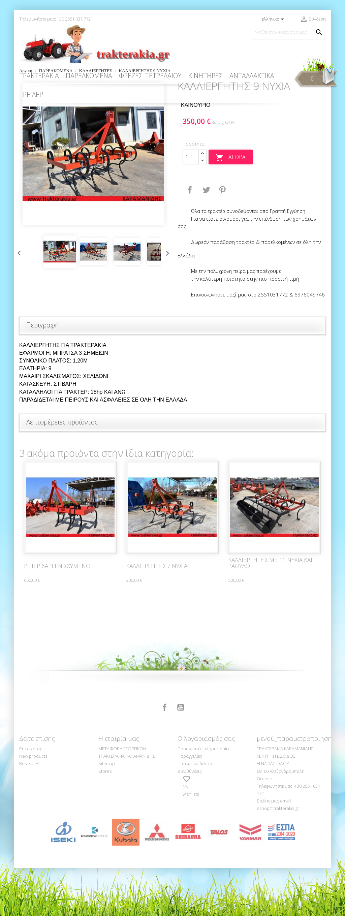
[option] (93, 202)
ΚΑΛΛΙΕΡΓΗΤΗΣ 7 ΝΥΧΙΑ (156, 614)
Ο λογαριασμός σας (206, 786)
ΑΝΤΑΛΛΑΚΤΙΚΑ (251, 75)
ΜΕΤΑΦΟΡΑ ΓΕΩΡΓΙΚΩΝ (122, 797)
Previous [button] (17, 299)
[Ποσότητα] (191, 205)
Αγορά (231, 205)
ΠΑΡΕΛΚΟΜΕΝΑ (89, 75)
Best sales (29, 812)
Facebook (164, 755)
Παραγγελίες (190, 804)
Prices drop (30, 797)
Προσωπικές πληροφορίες (204, 797)
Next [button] (165, 299)
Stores (105, 819)
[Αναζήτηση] (289, 32)
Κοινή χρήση (190, 238)
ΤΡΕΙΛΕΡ (31, 94)
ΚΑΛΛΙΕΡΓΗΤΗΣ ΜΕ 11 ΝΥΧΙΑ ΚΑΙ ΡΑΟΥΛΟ (270, 611)
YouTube (180, 755)
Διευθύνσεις (190, 819)
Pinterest (222, 238)
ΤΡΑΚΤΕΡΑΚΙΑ (39, 75)
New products (33, 804)
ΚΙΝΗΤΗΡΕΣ (205, 75)
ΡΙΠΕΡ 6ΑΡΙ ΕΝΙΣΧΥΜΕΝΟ (57, 614)
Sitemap (106, 812)
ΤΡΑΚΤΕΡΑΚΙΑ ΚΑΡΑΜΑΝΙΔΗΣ (126, 804)
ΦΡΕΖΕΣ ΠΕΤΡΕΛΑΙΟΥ (150, 75)
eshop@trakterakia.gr (278, 856)
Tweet (206, 238)
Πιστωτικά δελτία (195, 812)
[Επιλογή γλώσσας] (274, 19)
